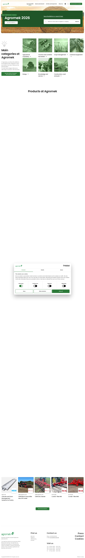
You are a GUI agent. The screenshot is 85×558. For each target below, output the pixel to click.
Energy (25, 74)
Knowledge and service (43, 75)
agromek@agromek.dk (54, 537)
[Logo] (8, 4)
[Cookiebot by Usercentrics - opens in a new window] (64, 266)
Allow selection (42, 291)
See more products (42, 508)
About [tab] (61, 269)
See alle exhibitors (11, 22)
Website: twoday (80, 556)
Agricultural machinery (26, 55)
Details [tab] (42, 269)
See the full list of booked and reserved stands (11, 74)
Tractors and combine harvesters (45, 55)
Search (77, 21)
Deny (24, 291)
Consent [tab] (23, 269)
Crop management (60, 55)
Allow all (61, 291)
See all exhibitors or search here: (53, 16)
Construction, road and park (60, 75)
